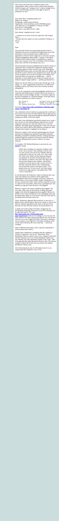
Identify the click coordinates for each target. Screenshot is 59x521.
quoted (17, 147)
